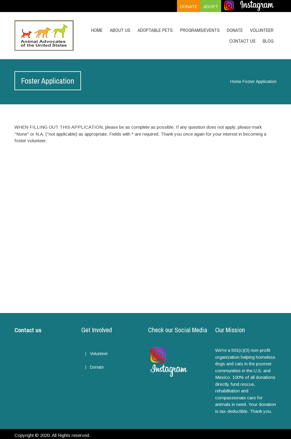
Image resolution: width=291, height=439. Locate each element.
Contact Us (242, 41)
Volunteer (262, 30)
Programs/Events (200, 30)
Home (97, 30)
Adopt (210, 6)
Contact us (28, 330)
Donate (188, 6)
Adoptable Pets (155, 30)
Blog (268, 41)
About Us (120, 30)
